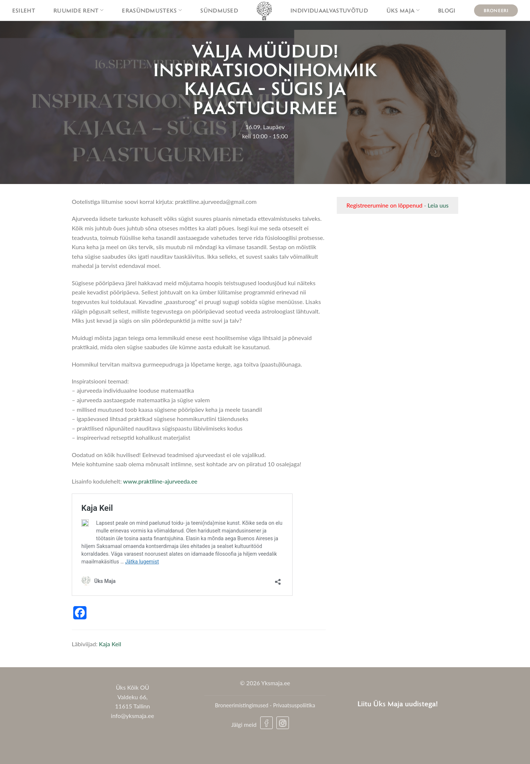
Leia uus (438, 205)
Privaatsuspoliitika (294, 705)
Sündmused (219, 10)
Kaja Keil (110, 643)
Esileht (23, 10)
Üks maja (403, 10)
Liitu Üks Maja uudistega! (397, 703)
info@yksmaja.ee (132, 715)
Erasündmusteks (152, 10)
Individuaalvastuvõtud (329, 10)
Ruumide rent (78, 10)
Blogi (447, 10)
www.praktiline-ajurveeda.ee (160, 481)
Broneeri (496, 10)
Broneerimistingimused (241, 705)
